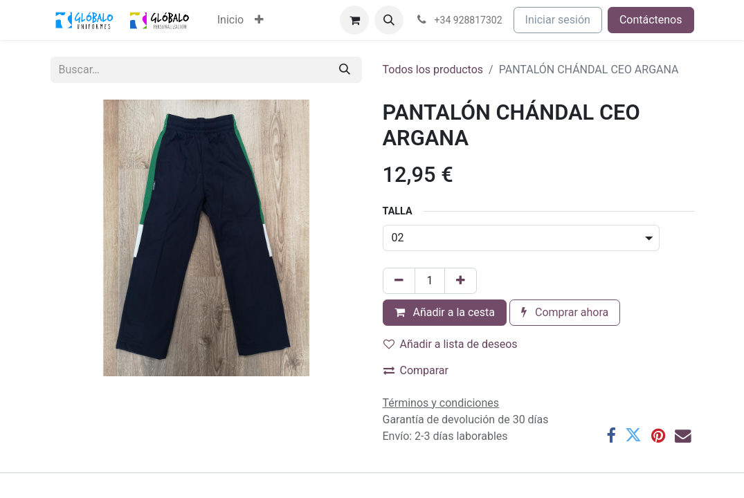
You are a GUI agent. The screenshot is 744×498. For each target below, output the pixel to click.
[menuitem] (230, 20)
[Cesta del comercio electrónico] (354, 20)
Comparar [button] (416, 370)
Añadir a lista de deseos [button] (450, 344)
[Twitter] (633, 435)
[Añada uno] (460, 281)
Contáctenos (650, 19)
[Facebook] (610, 435)
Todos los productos (433, 69)
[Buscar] (344, 70)
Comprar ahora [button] (564, 312)
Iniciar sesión (557, 19)
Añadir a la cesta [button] (445, 312)
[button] (388, 20)
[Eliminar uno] (399, 281)
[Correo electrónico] (683, 435)
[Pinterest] (658, 435)
